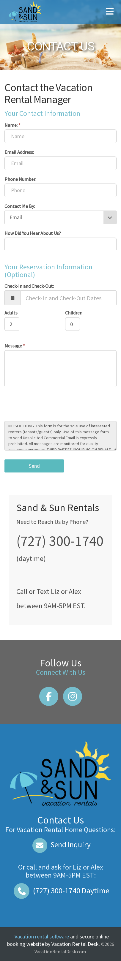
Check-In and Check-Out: (29, 286)
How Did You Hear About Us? (32, 233)
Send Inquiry (60, 844)
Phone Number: (20, 179)
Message (14, 346)
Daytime (60, 890)
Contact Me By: (19, 206)
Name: (12, 125)
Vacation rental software (42, 936)
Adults (11, 313)
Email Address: (19, 152)
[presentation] (49, 404)
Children (73, 313)
